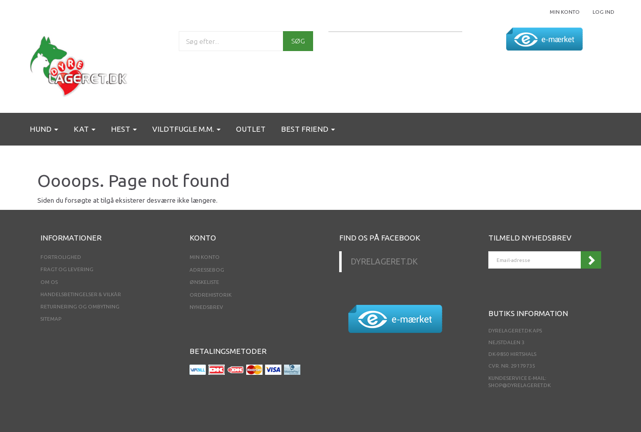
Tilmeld (591, 260)
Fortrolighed (60, 257)
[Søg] (298, 41)
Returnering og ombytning (80, 306)
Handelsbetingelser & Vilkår (80, 294)
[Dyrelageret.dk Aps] (81, 64)
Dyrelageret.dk (384, 261)
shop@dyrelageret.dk (519, 385)
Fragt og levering (66, 269)
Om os (49, 282)
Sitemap (50, 319)
